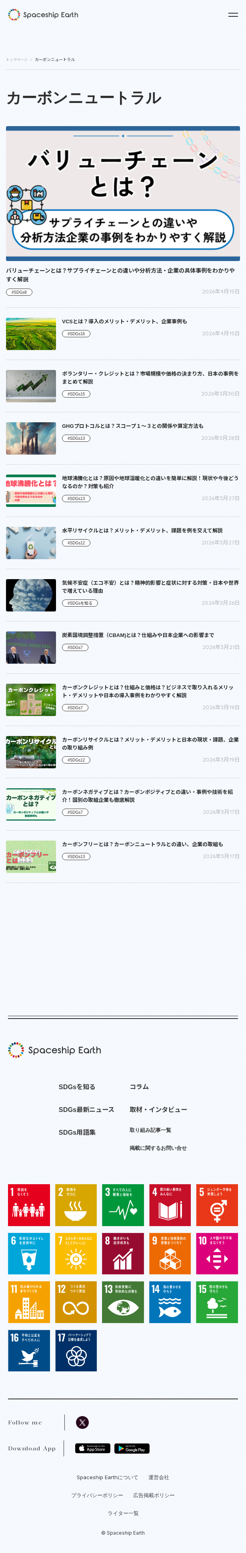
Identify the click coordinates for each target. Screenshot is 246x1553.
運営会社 (158, 1477)
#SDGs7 (75, 647)
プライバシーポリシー (97, 1495)
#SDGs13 (76, 438)
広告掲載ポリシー (154, 1495)
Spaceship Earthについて (107, 1477)
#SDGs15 (76, 394)
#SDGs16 (76, 334)
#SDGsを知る (80, 603)
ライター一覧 (123, 1513)
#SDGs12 (76, 543)
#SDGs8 (19, 292)
